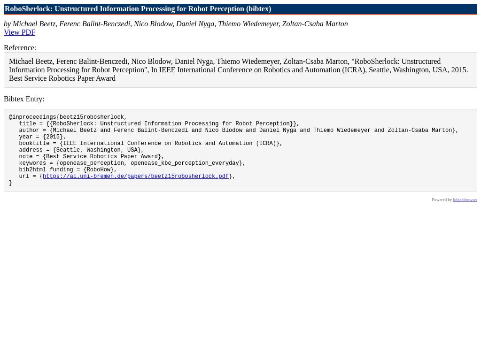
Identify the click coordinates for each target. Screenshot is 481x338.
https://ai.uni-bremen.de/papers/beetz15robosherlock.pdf (136, 190)
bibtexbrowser (465, 215)
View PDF (19, 32)
